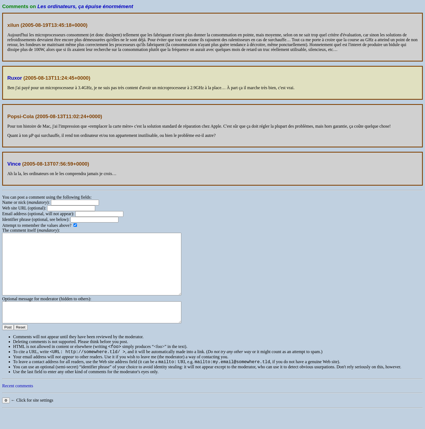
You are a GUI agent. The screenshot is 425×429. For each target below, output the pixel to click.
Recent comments (17, 404)
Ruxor (14, 78)
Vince (14, 164)
